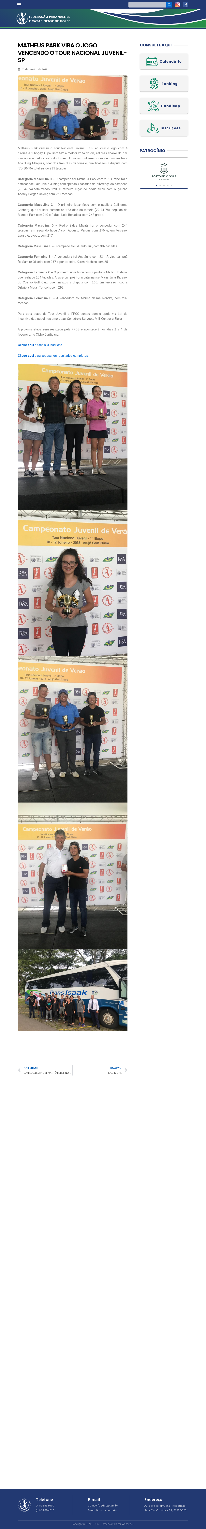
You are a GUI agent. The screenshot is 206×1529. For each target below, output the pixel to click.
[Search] (169, 5)
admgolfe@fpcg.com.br (103, 1505)
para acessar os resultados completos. (53, 356)
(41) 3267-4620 (45, 1510)
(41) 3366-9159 (45, 1505)
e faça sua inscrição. (40, 345)
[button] (19, 4)
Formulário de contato (102, 1510)
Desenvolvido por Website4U (118, 1524)
